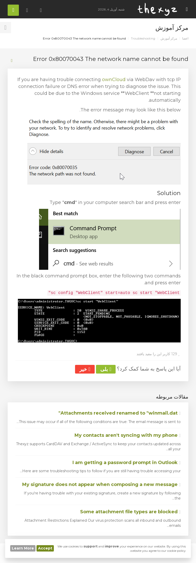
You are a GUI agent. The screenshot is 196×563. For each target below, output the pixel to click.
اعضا (185, 38)
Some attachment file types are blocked (130, 512)
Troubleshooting (143, 38)
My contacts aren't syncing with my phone (128, 435)
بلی (105, 369)
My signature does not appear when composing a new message (101, 484)
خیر (84, 369)
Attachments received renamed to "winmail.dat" (119, 413)
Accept (45, 548)
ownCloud (114, 79)
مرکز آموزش (169, 38)
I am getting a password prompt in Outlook (126, 462)
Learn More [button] (23, 548)
